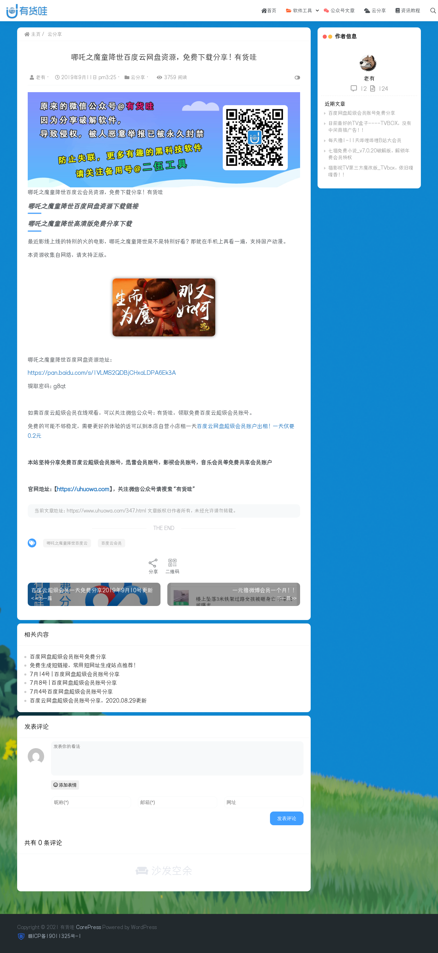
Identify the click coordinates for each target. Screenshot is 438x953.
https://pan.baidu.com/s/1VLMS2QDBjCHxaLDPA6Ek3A (102, 372)
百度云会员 (111, 543)
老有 (38, 77)
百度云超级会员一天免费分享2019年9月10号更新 (92, 590)
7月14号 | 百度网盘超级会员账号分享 (75, 674)
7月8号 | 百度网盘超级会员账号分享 (73, 682)
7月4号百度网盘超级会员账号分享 (71, 691)
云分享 (375, 11)
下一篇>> (287, 598)
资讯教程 (408, 11)
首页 (268, 11)
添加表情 (65, 785)
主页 (32, 34)
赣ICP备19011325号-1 (54, 936)
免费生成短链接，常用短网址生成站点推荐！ (84, 665)
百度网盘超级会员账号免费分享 (68, 656)
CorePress (88, 927)
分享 (153, 566)
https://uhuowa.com (83, 489)
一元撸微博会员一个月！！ (264, 590)
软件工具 (299, 11)
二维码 (172, 566)
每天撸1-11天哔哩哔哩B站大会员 (364, 140)
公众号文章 (339, 11)
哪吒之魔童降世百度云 (67, 543)
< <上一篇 (41, 598)
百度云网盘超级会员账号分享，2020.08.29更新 (88, 700)
